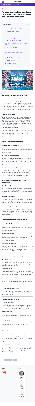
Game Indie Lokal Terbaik (12, 49)
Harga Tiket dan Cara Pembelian (14, 40)
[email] (16, 360)
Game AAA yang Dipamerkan (13, 47)
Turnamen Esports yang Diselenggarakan (14, 51)
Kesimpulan (7, 64)
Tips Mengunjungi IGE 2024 (11, 63)
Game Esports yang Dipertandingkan (15, 54)
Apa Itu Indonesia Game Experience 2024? (14, 28)
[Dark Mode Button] (32, 1)
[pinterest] (14, 360)
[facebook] (5, 360)
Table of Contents (6, 24)
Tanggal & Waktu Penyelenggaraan (15, 38)
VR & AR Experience (11, 60)
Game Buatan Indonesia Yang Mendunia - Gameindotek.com (19, 403)
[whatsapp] (9, 360)
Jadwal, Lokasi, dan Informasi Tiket (13, 36)
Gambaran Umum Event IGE (13, 31)
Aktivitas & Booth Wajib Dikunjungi (12, 57)
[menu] (3, 2)
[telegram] (11, 360)
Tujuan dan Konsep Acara (12, 33)
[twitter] (7, 360)
